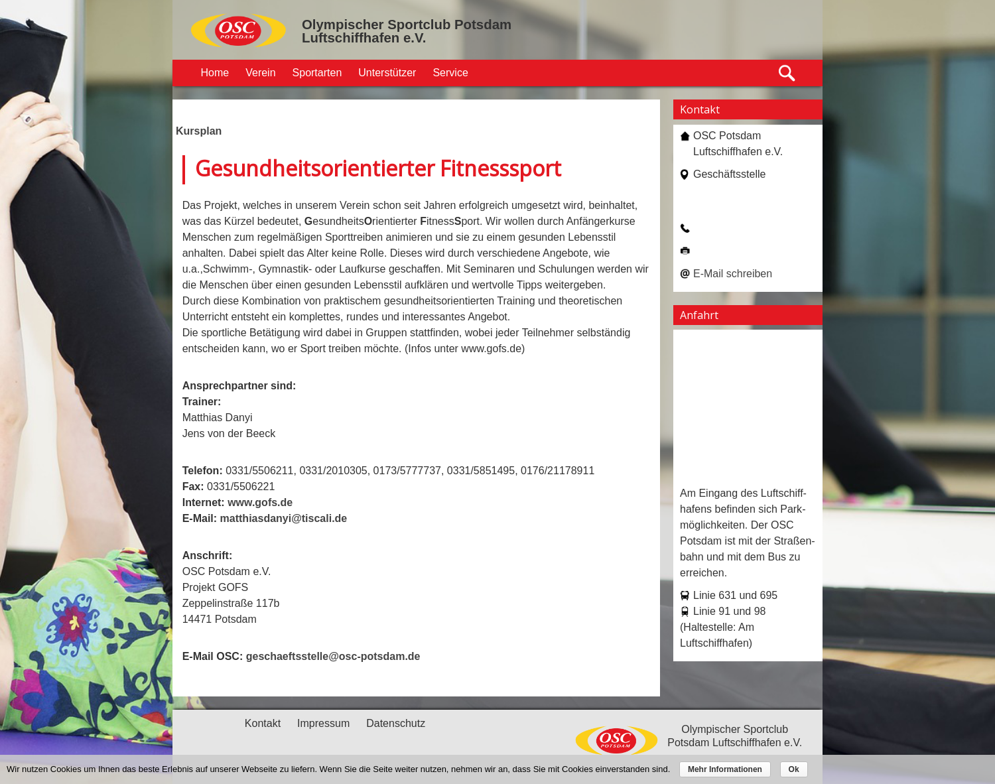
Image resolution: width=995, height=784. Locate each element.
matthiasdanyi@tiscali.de (284, 518)
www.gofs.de (260, 502)
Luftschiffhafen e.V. (364, 38)
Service (450, 72)
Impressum (323, 723)
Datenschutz (395, 723)
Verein (260, 72)
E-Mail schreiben (732, 273)
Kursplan (199, 131)
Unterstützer (387, 72)
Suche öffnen (788, 73)
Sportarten (317, 72)
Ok (794, 769)
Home (215, 72)
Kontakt (263, 723)
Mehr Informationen (725, 769)
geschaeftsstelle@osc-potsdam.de (333, 656)
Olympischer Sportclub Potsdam (406, 24)
